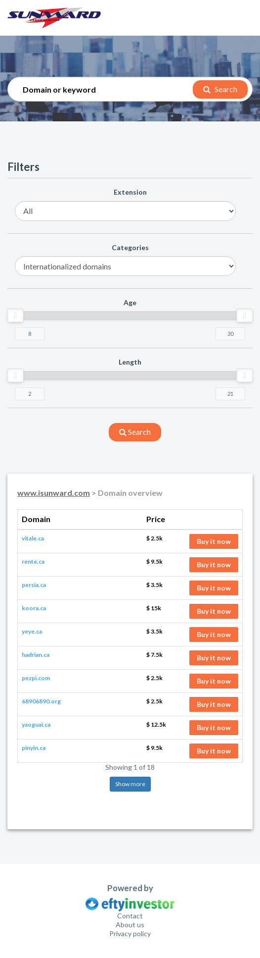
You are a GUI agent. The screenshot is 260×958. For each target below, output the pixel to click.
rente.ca (33, 561)
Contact (130, 915)
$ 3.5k (154, 584)
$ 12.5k (156, 724)
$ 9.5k (154, 561)
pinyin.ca (33, 747)
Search (220, 89)
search (135, 431)
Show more (130, 784)
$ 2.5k (154, 538)
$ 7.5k (154, 654)
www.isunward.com (53, 492)
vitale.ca (33, 538)
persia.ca (34, 584)
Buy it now (214, 541)
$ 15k (153, 608)
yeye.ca (32, 631)
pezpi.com (36, 678)
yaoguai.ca (36, 724)
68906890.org (41, 701)
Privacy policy (130, 933)
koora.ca (34, 608)
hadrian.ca (35, 654)
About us (130, 924)
